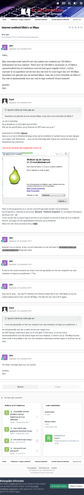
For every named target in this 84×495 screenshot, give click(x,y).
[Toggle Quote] (6, 110)
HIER (35, 224)
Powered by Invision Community (42, 473)
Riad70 (57, 438)
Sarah (12, 422)
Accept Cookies (59, 486)
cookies (12, 484)
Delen (20, 387)
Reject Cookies (76, 486)
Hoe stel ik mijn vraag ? (22, 440)
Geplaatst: (20, 49)
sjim (7, 35)
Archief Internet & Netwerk (28, 37)
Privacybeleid (31, 468)
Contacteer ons (43, 468)
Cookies (54, 468)
